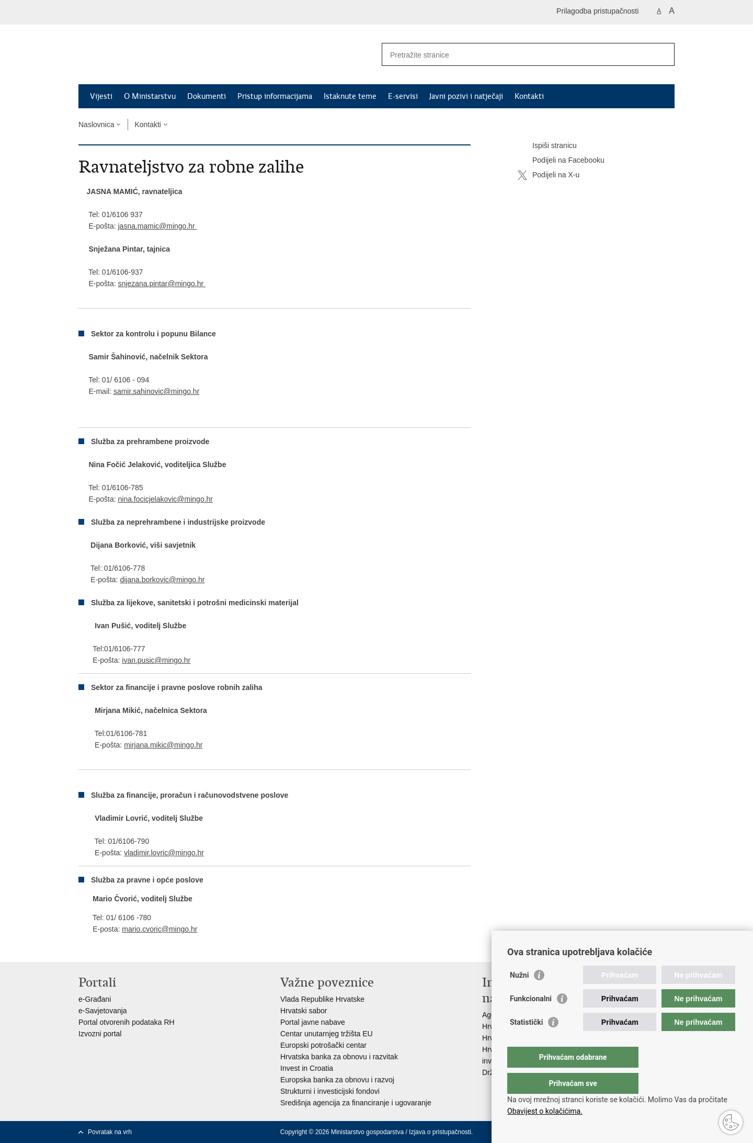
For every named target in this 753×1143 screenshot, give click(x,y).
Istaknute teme (350, 96)
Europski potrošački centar (323, 1045)
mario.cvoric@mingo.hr (159, 929)
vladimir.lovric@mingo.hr (164, 852)
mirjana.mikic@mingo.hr (163, 745)
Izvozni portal (99, 1033)
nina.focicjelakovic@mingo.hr (165, 499)
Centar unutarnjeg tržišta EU (326, 1033)
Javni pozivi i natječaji (466, 96)
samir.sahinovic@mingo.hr (156, 391)
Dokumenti (206, 96)
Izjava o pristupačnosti (440, 1132)
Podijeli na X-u (548, 175)
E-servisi (403, 96)
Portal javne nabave (312, 1022)
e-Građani (94, 999)
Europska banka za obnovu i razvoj (337, 1080)
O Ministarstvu (150, 96)
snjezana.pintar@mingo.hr (162, 283)
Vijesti (101, 96)
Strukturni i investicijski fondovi (330, 1091)
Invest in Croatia (306, 1068)
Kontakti (529, 96)
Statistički (526, 1043)
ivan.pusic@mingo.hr (156, 660)
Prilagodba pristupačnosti (597, 11)
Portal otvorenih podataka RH (126, 1022)
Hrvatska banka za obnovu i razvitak (339, 1057)
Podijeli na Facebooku (561, 160)
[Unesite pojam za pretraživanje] (517, 54)
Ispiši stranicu (547, 146)
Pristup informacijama (274, 96)
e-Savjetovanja (102, 1010)
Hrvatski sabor (303, 1010)
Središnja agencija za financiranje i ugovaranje (355, 1103)
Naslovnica (96, 124)
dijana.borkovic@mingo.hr (162, 579)
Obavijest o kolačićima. (545, 1111)
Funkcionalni (531, 1019)
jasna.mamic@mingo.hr (157, 226)
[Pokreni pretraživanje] (662, 54)
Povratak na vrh (110, 1132)
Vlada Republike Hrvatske (322, 999)
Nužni (519, 996)
